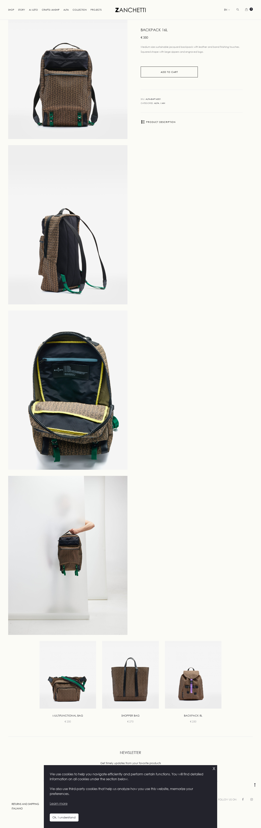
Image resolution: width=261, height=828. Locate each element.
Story (21, 9)
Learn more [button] (58, 803)
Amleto (33, 9)
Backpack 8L (193, 715)
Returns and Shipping (25, 804)
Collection (80, 9)
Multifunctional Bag (67, 715)
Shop (11, 9)
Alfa (66, 9)
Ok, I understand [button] (64, 817)
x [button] (214, 768)
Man (162, 103)
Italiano (17, 808)
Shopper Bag (130, 715)
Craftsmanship (51, 9)
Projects (96, 9)
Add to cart (169, 72)
